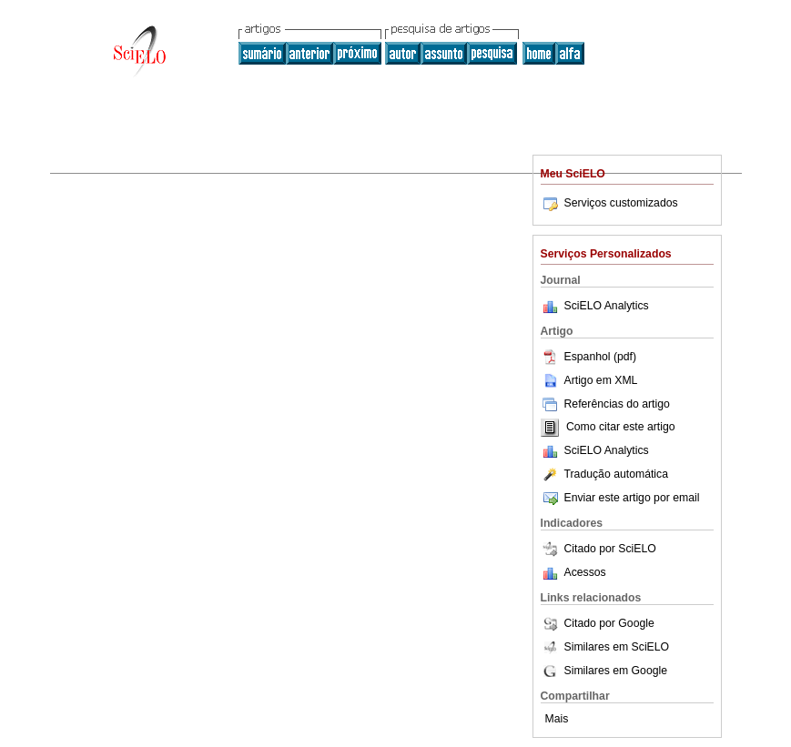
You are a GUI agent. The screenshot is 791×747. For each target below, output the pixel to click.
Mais (557, 718)
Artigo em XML (589, 380)
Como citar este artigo (620, 427)
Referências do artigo (605, 404)
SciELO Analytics (606, 305)
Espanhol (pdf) (589, 356)
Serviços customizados (609, 203)
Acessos (585, 572)
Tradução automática (604, 474)
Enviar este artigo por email (620, 497)
